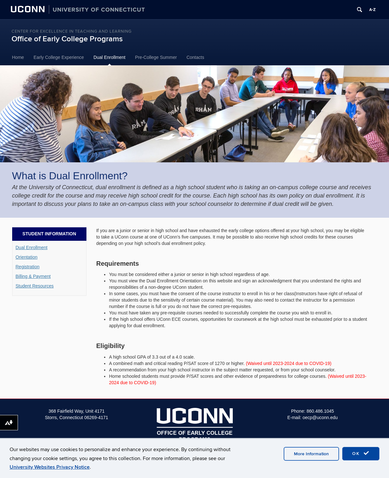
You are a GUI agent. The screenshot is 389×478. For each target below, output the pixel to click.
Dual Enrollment (109, 57)
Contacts (195, 57)
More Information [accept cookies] (311, 454)
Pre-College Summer (156, 57)
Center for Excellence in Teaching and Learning (72, 31)
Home (18, 57)
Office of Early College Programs (67, 39)
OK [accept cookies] (360, 453)
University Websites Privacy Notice (50, 467)
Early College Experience (59, 57)
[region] (194, 114)
